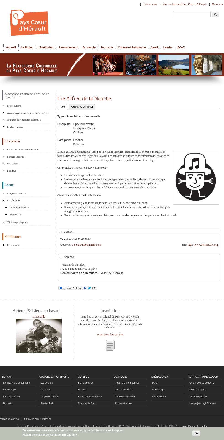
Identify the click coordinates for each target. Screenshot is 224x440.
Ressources (15, 214)
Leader (167, 47)
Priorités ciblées (197, 389)
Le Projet (27, 47)
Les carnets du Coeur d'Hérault (23, 149)
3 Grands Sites (85, 383)
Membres (217, 4)
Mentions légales (9, 419)
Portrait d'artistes (15, 156)
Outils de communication (37, 419)
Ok (196, 433)
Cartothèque (158, 389)
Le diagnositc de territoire (16, 383)
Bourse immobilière (125, 396)
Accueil (11, 47)
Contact (68, 231)
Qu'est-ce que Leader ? (201, 383)
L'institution (45, 47)
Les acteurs (13, 163)
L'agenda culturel (49, 396)
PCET (155, 383)
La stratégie (9, 389)
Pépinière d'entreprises (127, 383)
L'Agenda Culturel (16, 193)
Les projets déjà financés (202, 403)
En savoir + (69, 434)
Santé (154, 47)
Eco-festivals (13, 200)
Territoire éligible (198, 396)
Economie (89, 47)
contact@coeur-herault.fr (193, 426)
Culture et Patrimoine (132, 47)
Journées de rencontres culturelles (24, 119)
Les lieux (11, 170)
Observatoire (159, 396)
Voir (64, 106)
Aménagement (68, 47)
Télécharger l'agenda (17, 222)
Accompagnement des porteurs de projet (27, 112)
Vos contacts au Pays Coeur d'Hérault (184, 4)
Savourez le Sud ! (87, 403)
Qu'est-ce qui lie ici (82, 106)
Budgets (7, 403)
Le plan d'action (11, 396)
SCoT (180, 47)
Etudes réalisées (15, 126)
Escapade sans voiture (90, 396)
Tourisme (107, 47)
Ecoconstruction (123, 403)
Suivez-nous (150, 4)
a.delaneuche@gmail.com (86, 244)
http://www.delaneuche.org (203, 244)
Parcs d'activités (123, 389)
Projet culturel (14, 105)
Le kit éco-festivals (19, 207)
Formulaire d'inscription (109, 334)
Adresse (69, 257)
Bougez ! (82, 389)
